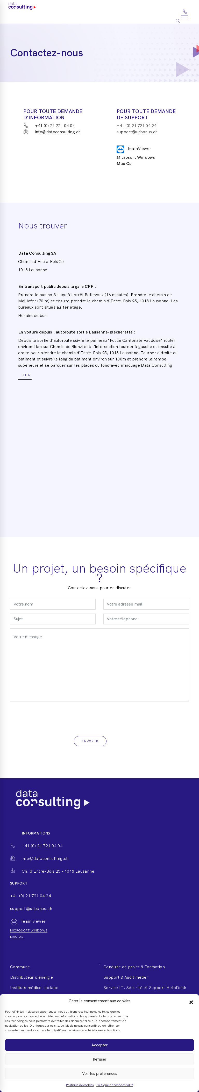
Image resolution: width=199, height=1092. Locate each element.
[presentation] (49, 715)
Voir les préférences (99, 1073)
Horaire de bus (32, 315)
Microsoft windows (28, 930)
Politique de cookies (80, 1085)
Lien (25, 375)
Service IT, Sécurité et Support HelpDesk (144, 987)
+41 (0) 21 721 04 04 (49, 125)
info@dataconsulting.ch (52, 132)
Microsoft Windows (136, 157)
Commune (20, 967)
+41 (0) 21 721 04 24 (136, 125)
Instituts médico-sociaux (34, 987)
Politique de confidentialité (114, 1085)
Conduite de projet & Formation (134, 967)
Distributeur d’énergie (31, 977)
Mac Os (124, 163)
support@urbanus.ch (137, 132)
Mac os (16, 937)
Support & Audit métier (125, 977)
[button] (191, 1001)
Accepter (99, 1045)
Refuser (99, 1059)
